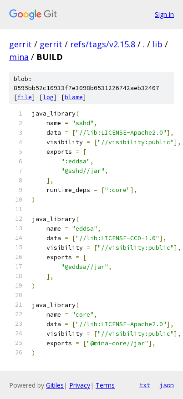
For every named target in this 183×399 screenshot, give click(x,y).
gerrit (20, 44)
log (48, 97)
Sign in (164, 14)
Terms (105, 385)
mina (19, 56)
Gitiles (55, 385)
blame (74, 97)
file (24, 97)
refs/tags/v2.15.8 (102, 44)
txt (144, 385)
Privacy (79, 385)
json (166, 385)
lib (157, 44)
